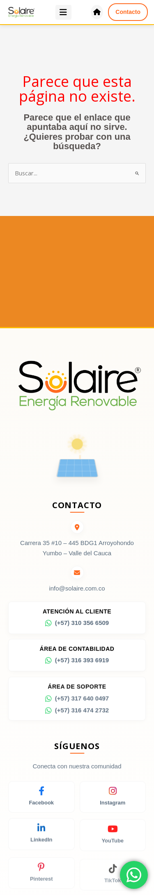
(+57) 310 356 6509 (77, 623)
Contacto (127, 12)
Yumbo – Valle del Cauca (77, 553)
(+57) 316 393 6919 (77, 662)
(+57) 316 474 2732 (77, 713)
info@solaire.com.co (77, 588)
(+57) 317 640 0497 (77, 701)
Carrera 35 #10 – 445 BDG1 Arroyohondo (77, 542)
